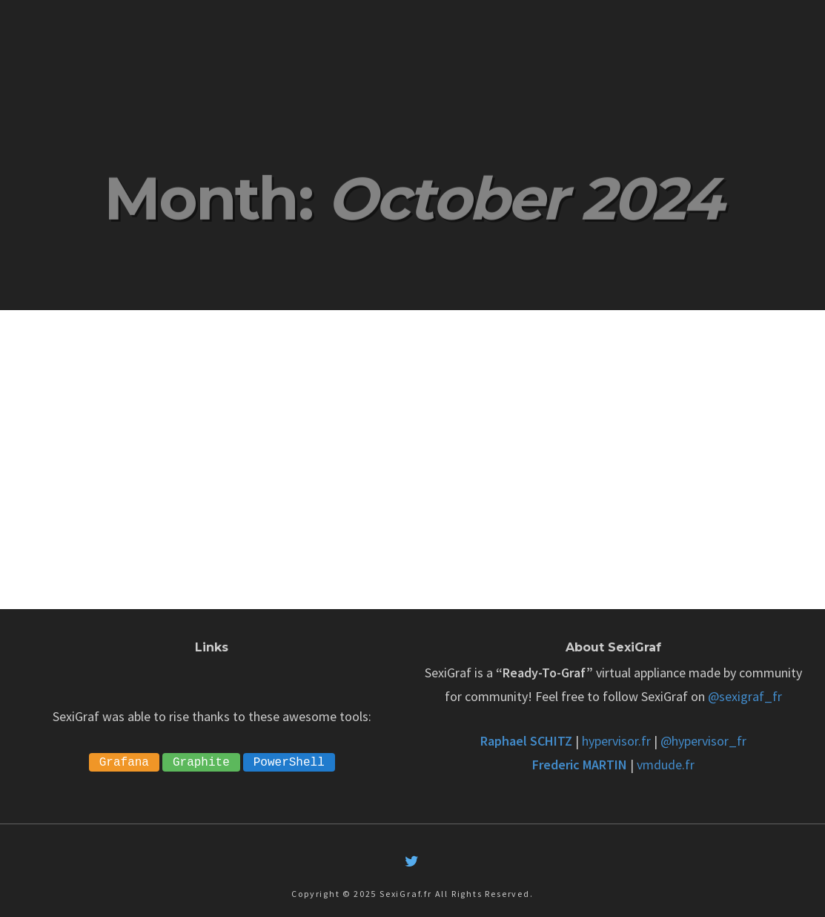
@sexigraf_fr (745, 696)
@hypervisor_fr (703, 740)
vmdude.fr (666, 764)
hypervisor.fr (616, 740)
